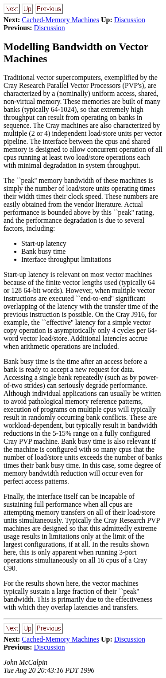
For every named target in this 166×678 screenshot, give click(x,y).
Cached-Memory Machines (60, 20)
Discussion (129, 20)
